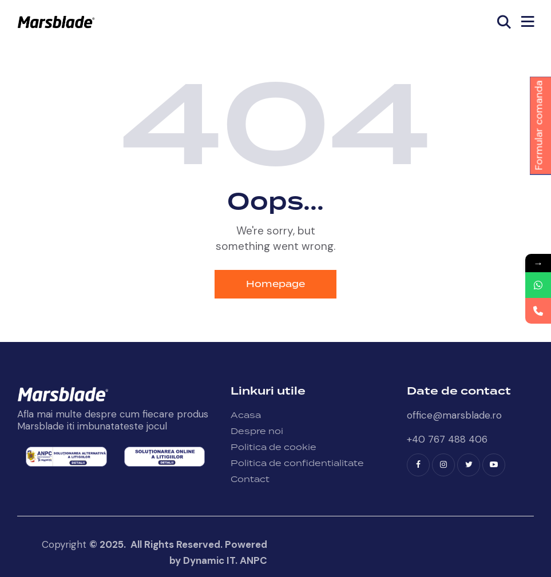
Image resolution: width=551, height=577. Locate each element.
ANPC (253, 560)
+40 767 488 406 (447, 439)
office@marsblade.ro (454, 415)
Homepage (275, 284)
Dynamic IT (209, 560)
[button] (527, 21)
